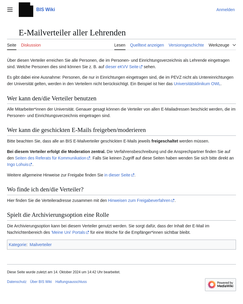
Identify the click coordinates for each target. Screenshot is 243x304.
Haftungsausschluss (71, 282)
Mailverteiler (40, 244)
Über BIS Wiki (41, 282)
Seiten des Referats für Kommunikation (50, 158)
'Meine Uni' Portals (68, 232)
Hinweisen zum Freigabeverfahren (139, 200)
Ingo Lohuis (17, 164)
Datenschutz (17, 282)
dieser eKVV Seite (122, 66)
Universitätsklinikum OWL (197, 83)
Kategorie (17, 244)
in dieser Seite (117, 175)
